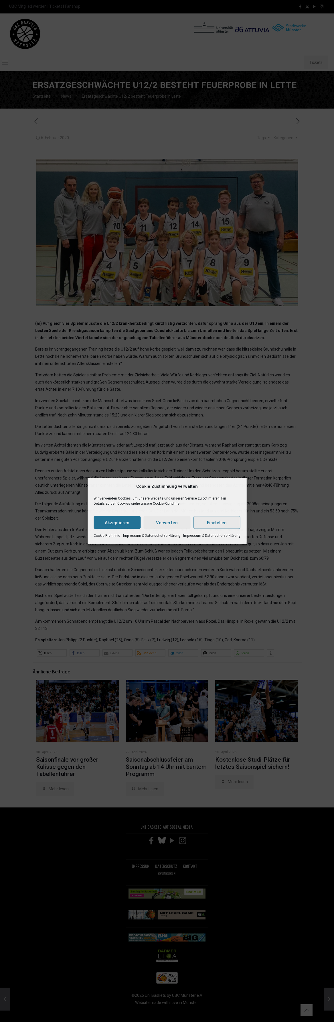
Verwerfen (167, 522)
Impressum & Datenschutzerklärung (151, 536)
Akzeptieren (117, 522)
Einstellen (217, 522)
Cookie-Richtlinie (107, 536)
